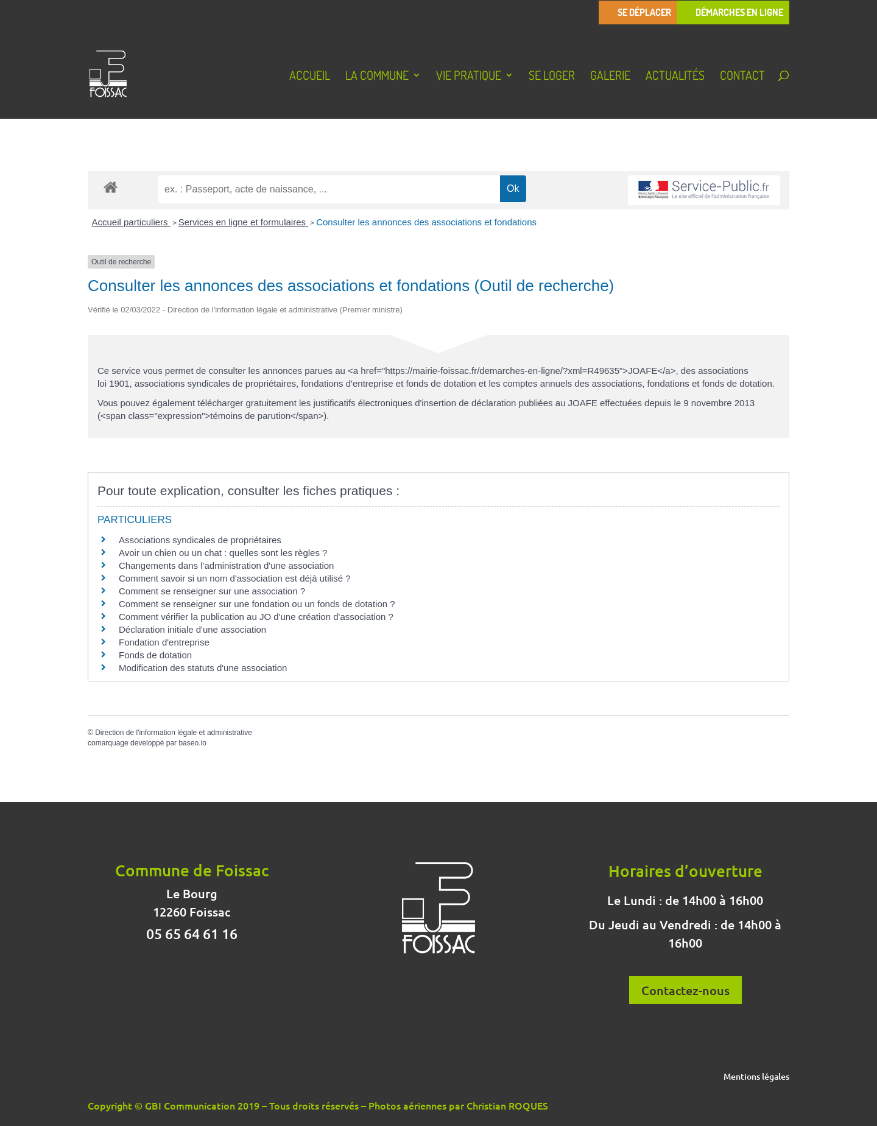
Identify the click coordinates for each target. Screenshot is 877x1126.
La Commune (377, 77)
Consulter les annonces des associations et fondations (426, 222)
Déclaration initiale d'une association (194, 629)
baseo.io (192, 743)
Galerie (610, 77)
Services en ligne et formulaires (243, 222)
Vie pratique (468, 77)
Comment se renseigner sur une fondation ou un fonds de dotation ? (257, 604)
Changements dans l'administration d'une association (226, 565)
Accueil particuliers (131, 222)
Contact (742, 77)
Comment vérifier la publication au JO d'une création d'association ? (256, 616)
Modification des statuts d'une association (203, 668)
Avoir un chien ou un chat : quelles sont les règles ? (223, 552)
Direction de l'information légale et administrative (173, 732)
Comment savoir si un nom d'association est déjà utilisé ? (235, 578)
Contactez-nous (685, 990)
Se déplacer (644, 12)
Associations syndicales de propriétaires (200, 540)
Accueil (309, 77)
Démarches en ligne (739, 12)
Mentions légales (756, 1077)
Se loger (552, 77)
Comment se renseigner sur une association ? (212, 591)
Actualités (675, 77)
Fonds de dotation (155, 655)
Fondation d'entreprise (164, 642)
